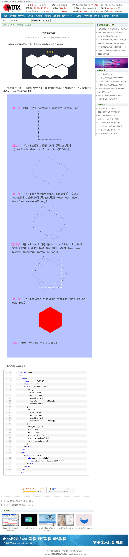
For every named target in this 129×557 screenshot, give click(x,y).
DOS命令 (42, 11)
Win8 (47, 11)
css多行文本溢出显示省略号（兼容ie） (20, 501)
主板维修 (75, 8)
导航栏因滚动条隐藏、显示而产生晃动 (111, 43)
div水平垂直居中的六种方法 (107, 99)
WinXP (53, 11)
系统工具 (111, 5)
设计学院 (11, 25)
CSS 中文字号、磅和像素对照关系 (110, 126)
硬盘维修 (29, 8)
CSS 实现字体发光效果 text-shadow (110, 78)
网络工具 (104, 5)
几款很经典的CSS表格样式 (107, 108)
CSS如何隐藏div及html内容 (107, 133)
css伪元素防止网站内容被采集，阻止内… (112, 29)
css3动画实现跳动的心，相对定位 (109, 36)
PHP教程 (104, 11)
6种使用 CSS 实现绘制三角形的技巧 (110, 85)
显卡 (31, 5)
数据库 (103, 8)
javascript (110, 8)
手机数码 (94, 5)
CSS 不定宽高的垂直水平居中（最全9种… (113, 81)
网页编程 (20, 25)
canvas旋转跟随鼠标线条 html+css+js (20, 505)
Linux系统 (117, 8)
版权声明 (57, 551)
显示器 (44, 5)
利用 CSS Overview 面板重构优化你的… (112, 50)
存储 (53, 5)
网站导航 (65, 551)
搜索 (46, 20)
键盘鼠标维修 (91, 8)
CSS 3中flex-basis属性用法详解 (109, 123)
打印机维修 (62, 8)
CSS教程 (111, 11)
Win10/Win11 (65, 11)
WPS (97, 11)
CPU (35, 5)
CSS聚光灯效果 (103, 54)
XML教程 (118, 11)
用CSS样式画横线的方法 (106, 116)
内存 (39, 5)
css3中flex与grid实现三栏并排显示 (110, 33)
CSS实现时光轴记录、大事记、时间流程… (113, 40)
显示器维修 (44, 8)
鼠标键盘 (64, 5)
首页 (4, 25)
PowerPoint (91, 11)
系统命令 (35, 11)
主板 (27, 5)
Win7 (59, 11)
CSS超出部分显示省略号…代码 (109, 130)
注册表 (28, 11)
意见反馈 (79, 551)
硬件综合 (75, 5)
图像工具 (119, 5)
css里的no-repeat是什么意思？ (108, 119)
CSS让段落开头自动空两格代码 (109, 112)
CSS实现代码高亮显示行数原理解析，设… (113, 47)
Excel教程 (83, 11)
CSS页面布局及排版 (105, 74)
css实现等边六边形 (104, 92)
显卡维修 (36, 8)
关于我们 (49, 551)
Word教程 (75, 11)
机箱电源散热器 (85, 5)
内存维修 (54, 8)
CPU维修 (83, 8)
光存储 (57, 5)
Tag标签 (72, 551)
